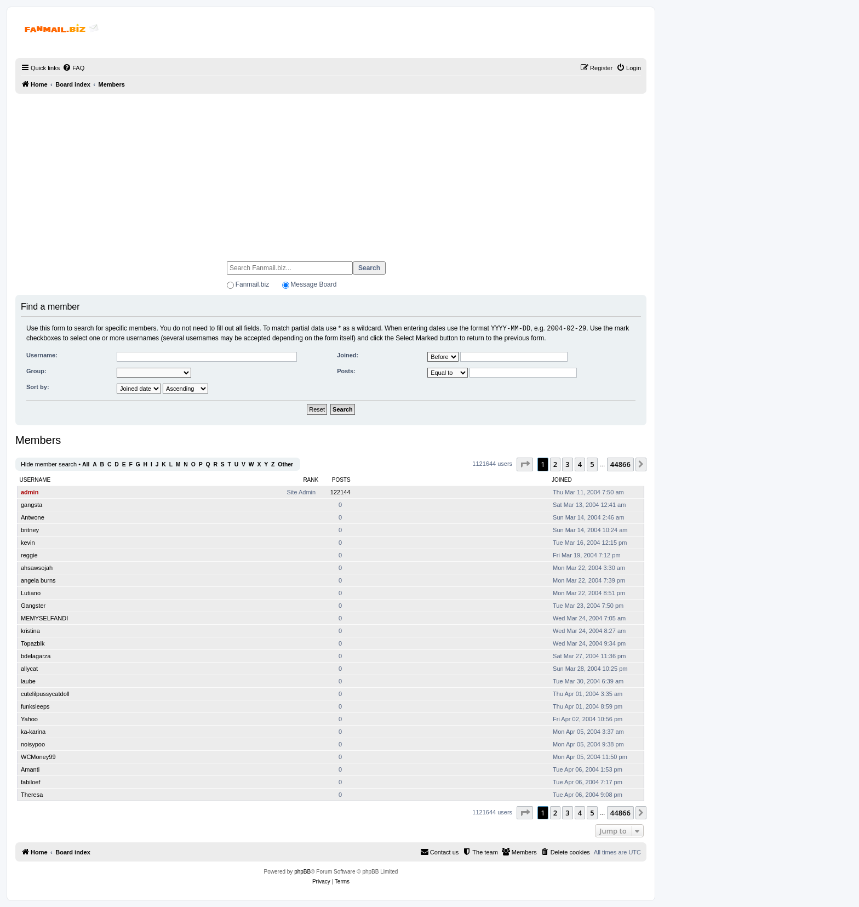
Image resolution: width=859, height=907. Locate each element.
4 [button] (580, 464)
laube (28, 680)
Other (285, 464)
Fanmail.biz (252, 284)
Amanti (30, 769)
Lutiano (31, 592)
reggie (29, 554)
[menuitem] (73, 68)
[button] (525, 463)
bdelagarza (35, 655)
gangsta (31, 504)
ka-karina (33, 731)
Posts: (346, 370)
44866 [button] (620, 464)
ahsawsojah (37, 567)
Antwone (32, 517)
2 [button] (555, 464)
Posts (341, 479)
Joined (562, 479)
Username (35, 479)
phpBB (302, 871)
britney (30, 529)
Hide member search (49, 463)
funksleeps (35, 706)
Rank (310, 479)
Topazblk (32, 643)
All (85, 464)
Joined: (347, 354)
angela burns (38, 580)
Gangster (33, 605)
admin (29, 491)
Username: (42, 354)
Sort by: (37, 386)
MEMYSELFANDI (44, 617)
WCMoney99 (38, 756)
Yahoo (29, 718)
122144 (340, 491)
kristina (30, 630)
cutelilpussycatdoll (45, 693)
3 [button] (567, 464)
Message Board (313, 284)
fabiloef (30, 781)
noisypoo (33, 743)
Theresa (32, 794)
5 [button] (592, 464)
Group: (36, 370)
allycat (29, 668)
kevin (28, 542)
